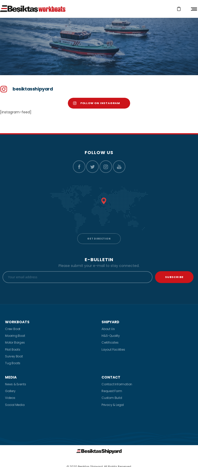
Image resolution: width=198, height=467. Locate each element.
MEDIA (11, 377)
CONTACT (111, 377)
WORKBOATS (17, 321)
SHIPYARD (110, 321)
